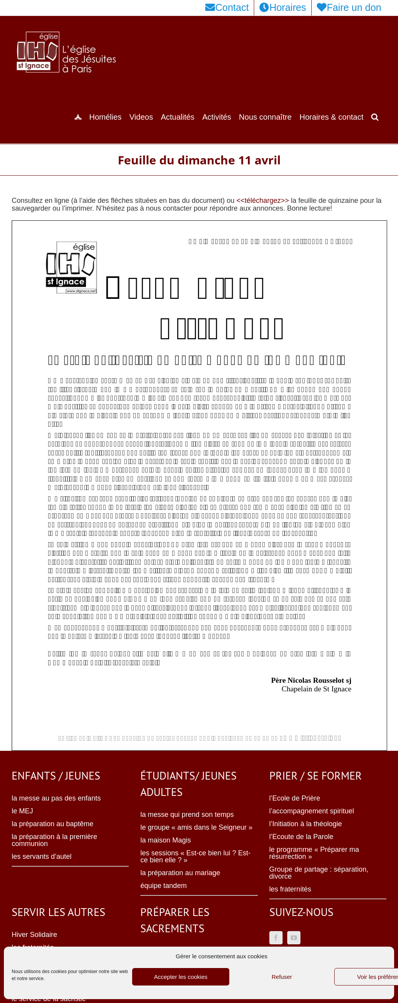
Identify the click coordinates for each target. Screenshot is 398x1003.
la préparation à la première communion (54, 840)
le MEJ (22, 811)
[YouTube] (293, 937)
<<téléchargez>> (262, 200)
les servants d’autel (42, 856)
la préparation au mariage (180, 872)
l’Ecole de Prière (294, 798)
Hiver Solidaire (34, 934)
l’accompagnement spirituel (311, 811)
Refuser (282, 976)
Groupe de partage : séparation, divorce (318, 873)
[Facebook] (276, 937)
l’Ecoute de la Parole (301, 836)
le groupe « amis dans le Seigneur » (196, 827)
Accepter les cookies (181, 976)
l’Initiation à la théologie (305, 823)
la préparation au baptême (52, 823)
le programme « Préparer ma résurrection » (314, 853)
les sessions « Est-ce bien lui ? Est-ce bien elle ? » (195, 856)
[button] (375, 116)
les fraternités (290, 889)
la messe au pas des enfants (56, 798)
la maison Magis (165, 840)
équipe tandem (163, 885)
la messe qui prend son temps (187, 814)
